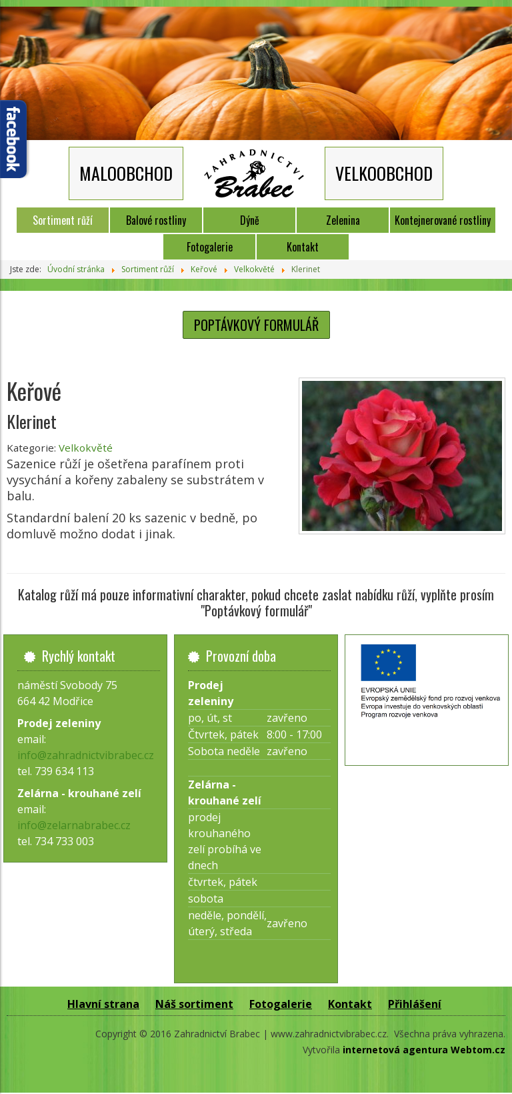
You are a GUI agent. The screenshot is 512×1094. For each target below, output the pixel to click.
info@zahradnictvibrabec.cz (85, 755)
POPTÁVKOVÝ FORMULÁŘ (256, 325)
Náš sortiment (194, 1004)
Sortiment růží (63, 220)
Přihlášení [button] (414, 1004)
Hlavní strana (103, 1004)
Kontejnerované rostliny (443, 220)
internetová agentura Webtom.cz (424, 1049)
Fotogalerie (210, 247)
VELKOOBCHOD (384, 173)
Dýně (249, 220)
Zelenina (343, 220)
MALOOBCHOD (126, 173)
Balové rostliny (156, 220)
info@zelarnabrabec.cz (74, 825)
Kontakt (303, 247)
